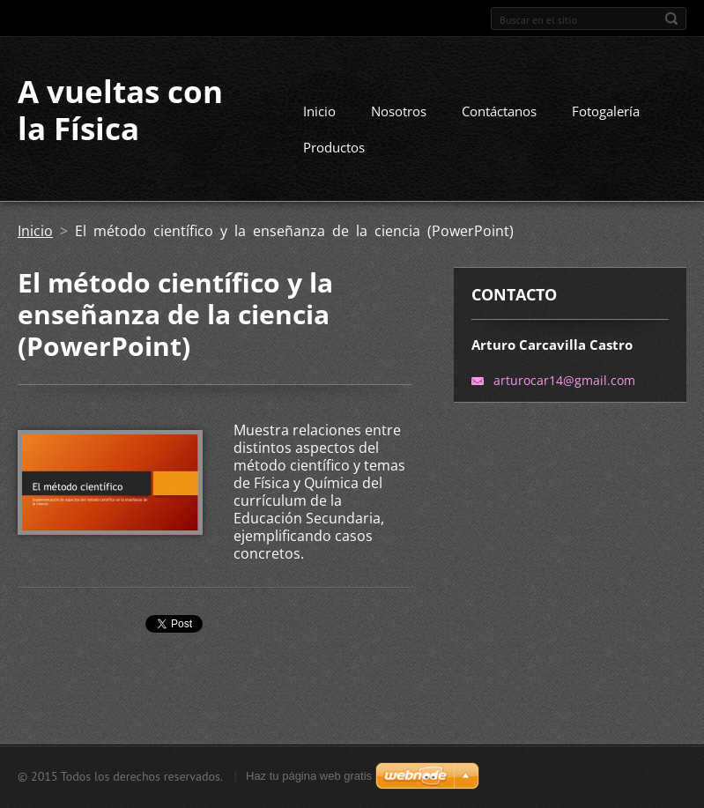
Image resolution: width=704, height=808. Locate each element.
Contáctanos (499, 111)
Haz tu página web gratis (309, 775)
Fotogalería (606, 111)
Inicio (319, 111)
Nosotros (398, 111)
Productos (334, 147)
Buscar (671, 18)
